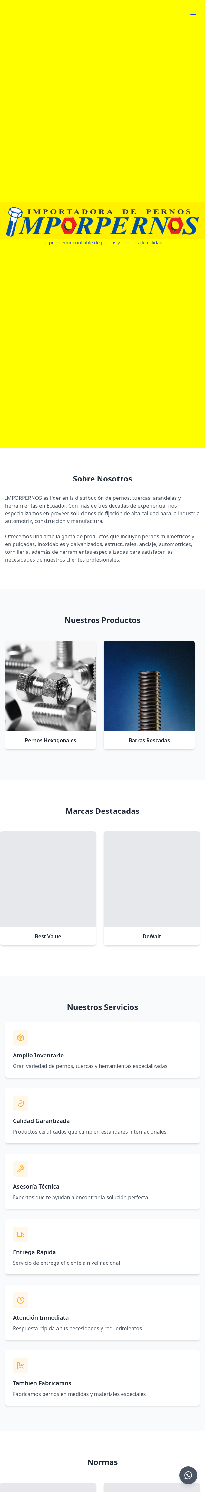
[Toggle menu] (193, 12)
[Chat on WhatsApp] (188, 1475)
